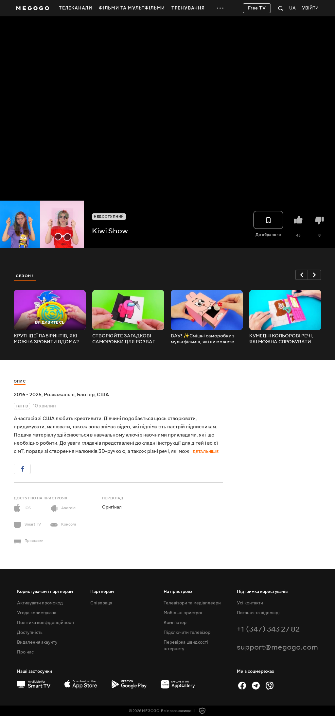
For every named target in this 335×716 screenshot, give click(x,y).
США (103, 394)
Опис (20, 381)
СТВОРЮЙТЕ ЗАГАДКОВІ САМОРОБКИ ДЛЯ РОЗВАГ (123, 339)
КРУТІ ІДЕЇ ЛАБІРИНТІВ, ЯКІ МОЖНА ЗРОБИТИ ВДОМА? (46, 339)
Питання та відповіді (258, 613)
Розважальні (59, 394)
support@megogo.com (277, 647)
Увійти (310, 8)
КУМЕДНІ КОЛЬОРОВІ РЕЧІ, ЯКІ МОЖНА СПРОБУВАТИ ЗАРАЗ (281, 339)
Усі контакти (250, 603)
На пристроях (178, 592)
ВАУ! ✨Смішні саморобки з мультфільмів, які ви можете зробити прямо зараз (203, 339)
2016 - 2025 (28, 394)
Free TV (257, 8)
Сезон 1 (25, 275)
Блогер (86, 394)
